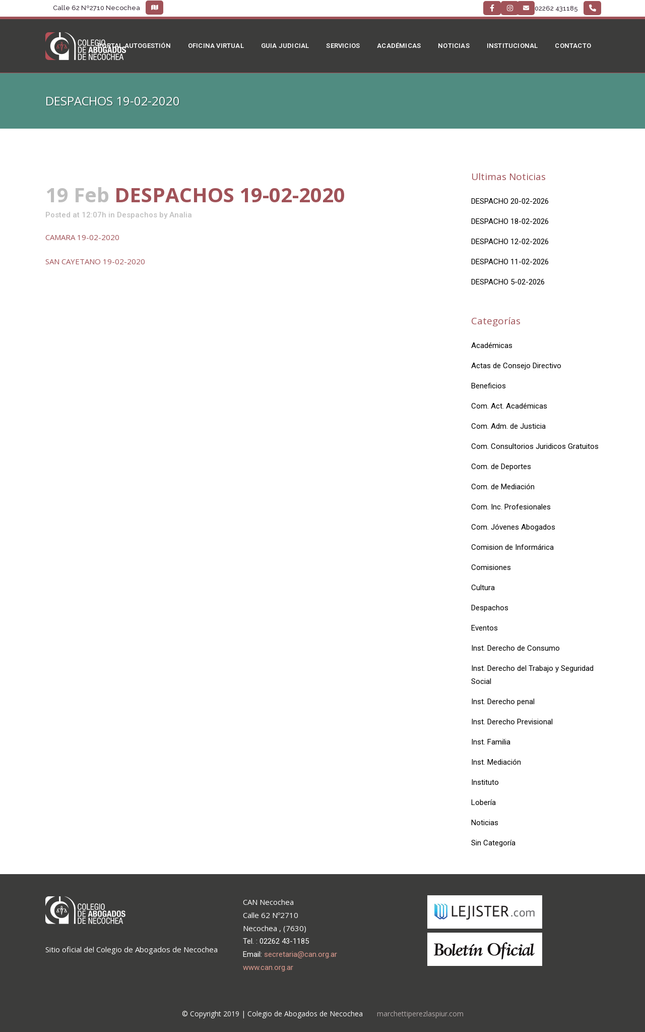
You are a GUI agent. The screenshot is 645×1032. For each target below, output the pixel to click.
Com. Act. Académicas (509, 406)
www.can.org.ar (268, 967)
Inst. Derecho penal (503, 701)
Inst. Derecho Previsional (512, 721)
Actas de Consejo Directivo (516, 365)
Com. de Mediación (503, 486)
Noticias (484, 822)
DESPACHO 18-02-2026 (510, 221)
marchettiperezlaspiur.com (420, 1013)
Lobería (483, 802)
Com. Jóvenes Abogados (513, 527)
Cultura (483, 587)
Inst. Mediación (496, 762)
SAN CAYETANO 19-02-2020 (95, 261)
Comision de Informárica (512, 547)
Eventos (484, 628)
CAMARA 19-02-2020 (82, 237)
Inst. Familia (490, 742)
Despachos (137, 214)
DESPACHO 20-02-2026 (510, 201)
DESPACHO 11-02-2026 (510, 261)
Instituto (485, 782)
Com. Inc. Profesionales (511, 506)
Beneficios (488, 385)
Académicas (491, 345)
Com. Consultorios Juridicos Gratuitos (535, 446)
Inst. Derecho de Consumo (515, 648)
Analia (180, 214)
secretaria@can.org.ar (300, 954)
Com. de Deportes (501, 466)
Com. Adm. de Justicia (508, 426)
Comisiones (491, 567)
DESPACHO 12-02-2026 (510, 241)
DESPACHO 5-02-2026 (508, 281)
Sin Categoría (493, 842)
